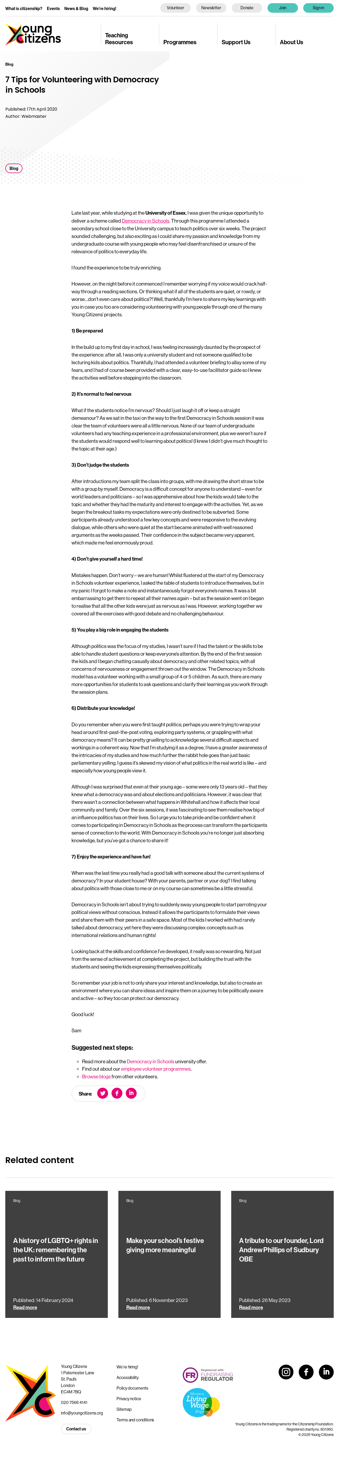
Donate (247, 7)
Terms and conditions (135, 1419)
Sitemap (124, 1409)
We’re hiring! (104, 8)
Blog (14, 168)
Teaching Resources (119, 39)
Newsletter (211, 7)
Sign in (318, 7)
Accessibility (128, 1377)
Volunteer (175, 7)
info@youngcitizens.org (82, 1413)
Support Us (236, 42)
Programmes (180, 42)
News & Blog (76, 8)
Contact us (76, 1428)
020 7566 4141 (74, 1402)
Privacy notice (129, 1398)
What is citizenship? (23, 8)
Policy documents (132, 1388)
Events (53, 8)
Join (283, 7)
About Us (291, 42)
